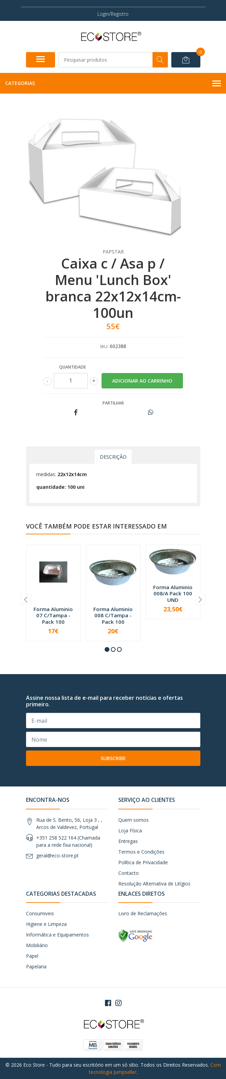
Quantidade (72, 367)
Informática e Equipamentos (57, 934)
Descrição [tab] (113, 457)
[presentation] (26, 599)
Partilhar (113, 403)
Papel (32, 956)
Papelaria (36, 966)
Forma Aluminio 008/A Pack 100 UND (172, 593)
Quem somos (133, 820)
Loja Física (130, 830)
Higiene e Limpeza (46, 924)
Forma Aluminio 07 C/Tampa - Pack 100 (53, 615)
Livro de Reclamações (142, 913)
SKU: (104, 346)
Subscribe (113, 758)
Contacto (128, 873)
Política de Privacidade (143, 862)
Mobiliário (37, 945)
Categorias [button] (113, 83)
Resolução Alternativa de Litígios (154, 883)
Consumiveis (40, 913)
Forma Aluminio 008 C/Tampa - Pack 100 (113, 615)
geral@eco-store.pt (57, 855)
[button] (107, 649)
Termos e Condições (141, 851)
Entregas (128, 841)
